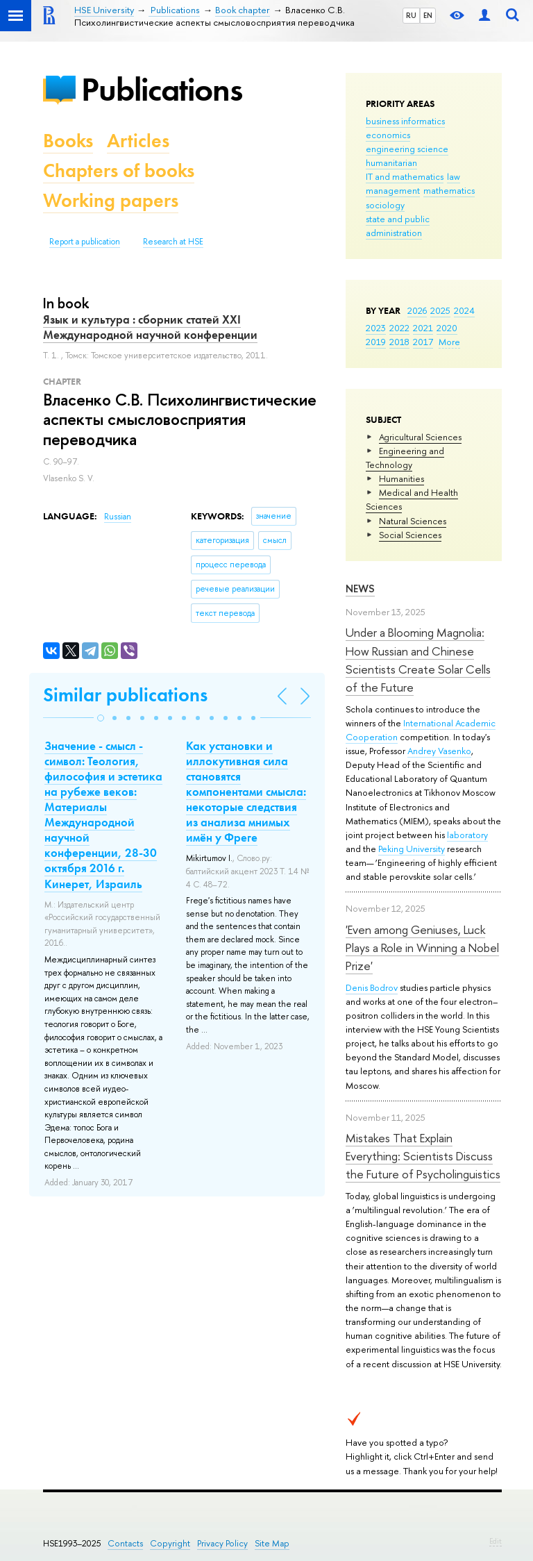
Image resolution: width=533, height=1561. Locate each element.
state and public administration (398, 225)
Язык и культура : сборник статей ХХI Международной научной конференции (150, 327)
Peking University (411, 848)
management (393, 190)
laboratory (467, 834)
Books (68, 140)
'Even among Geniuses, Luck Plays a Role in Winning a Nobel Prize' (422, 947)
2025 (440, 310)
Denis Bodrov (372, 987)
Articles (138, 140)
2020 (447, 328)
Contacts (125, 1543)
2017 (423, 341)
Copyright (170, 1543)
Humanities (401, 478)
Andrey (422, 750)
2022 (399, 328)
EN (427, 15)
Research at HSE (173, 241)
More (449, 341)
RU (411, 15)
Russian (117, 516)
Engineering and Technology (405, 457)
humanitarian (391, 162)
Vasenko (454, 750)
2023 (376, 328)
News (360, 588)
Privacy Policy (222, 1543)
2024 (464, 310)
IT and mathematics (404, 176)
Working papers (110, 200)
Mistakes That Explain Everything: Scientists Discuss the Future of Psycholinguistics (423, 1156)
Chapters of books (118, 170)
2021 (423, 328)
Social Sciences (410, 534)
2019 (376, 341)
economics (388, 134)
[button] (101, 718)
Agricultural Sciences (420, 437)
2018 (399, 341)
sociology (385, 205)
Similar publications (125, 695)
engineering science (407, 148)
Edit (495, 1541)
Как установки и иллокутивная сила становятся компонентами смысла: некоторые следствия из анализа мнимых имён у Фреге (246, 792)
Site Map (272, 1543)
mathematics (449, 190)
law (453, 176)
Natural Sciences (412, 521)
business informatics (405, 121)
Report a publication (84, 241)
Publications (161, 89)
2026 (417, 310)
